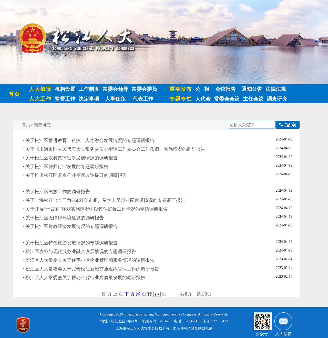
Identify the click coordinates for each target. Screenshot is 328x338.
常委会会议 (227, 99)
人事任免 (115, 99)
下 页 (129, 294)
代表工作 (142, 99)
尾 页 (141, 294)
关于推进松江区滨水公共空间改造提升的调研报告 (76, 175)
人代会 (203, 99)
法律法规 (275, 89)
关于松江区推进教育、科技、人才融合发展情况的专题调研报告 (90, 140)
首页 (14, 94)
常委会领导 (115, 89)
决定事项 (89, 99)
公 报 (202, 89)
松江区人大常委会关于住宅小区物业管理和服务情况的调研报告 (90, 260)
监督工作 (65, 99)
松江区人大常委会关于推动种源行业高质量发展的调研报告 (85, 277)
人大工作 (40, 99)
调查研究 (277, 99)
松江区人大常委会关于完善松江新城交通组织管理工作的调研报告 (92, 268)
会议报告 (225, 89)
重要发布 (180, 89)
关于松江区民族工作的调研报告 (57, 191)
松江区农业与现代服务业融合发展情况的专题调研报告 (80, 251)
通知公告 (252, 89)
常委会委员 (144, 89)
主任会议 (253, 99)
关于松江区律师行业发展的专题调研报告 (66, 166)
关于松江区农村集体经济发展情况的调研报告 (71, 157)
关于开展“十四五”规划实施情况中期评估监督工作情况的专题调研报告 (96, 209)
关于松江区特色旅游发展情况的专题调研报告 (71, 242)
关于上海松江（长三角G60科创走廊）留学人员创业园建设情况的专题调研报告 (105, 200)
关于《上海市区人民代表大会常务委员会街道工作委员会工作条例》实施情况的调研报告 (115, 149)
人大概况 (40, 89)
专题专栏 (180, 99)
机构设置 (65, 89)
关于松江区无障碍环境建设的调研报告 (64, 217)
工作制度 (89, 89)
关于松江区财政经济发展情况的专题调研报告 (71, 226)
